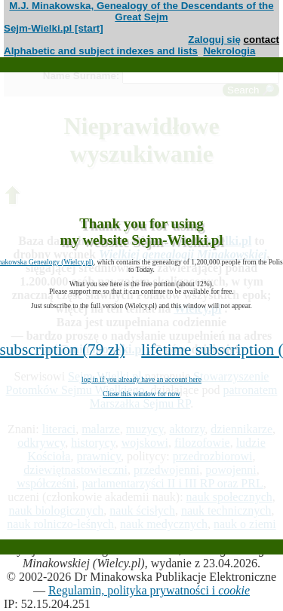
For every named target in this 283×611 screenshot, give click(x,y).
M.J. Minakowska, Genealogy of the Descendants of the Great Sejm (141, 11)
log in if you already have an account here (141, 379)
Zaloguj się (214, 39)
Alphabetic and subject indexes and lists (101, 51)
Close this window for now (141, 394)
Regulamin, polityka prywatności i (149, 590)
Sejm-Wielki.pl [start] (53, 28)
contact (261, 39)
